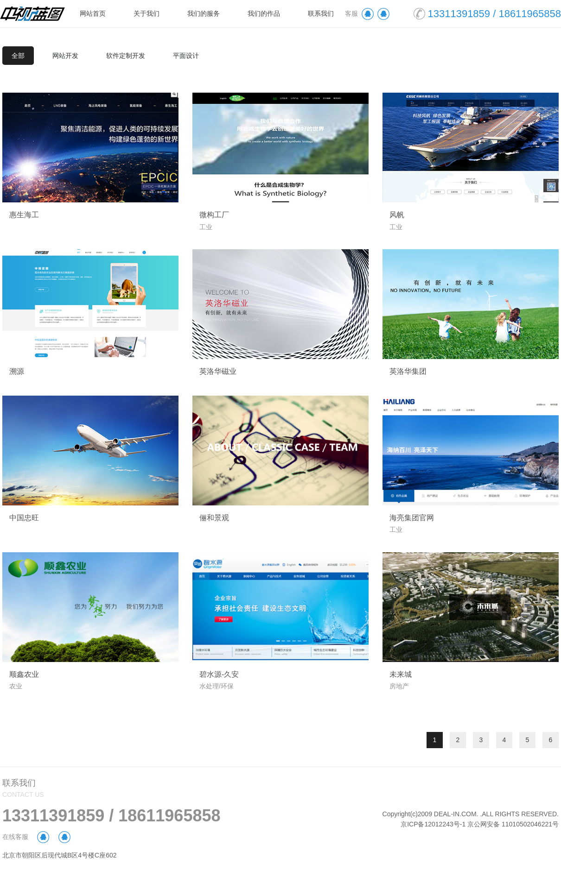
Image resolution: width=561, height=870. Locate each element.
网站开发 (65, 55)
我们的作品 (264, 13)
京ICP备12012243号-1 (433, 824)
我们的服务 (203, 13)
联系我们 (321, 13)
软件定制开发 (125, 55)
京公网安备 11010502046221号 (513, 824)
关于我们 (146, 13)
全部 (18, 55)
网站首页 (93, 13)
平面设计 (186, 55)
